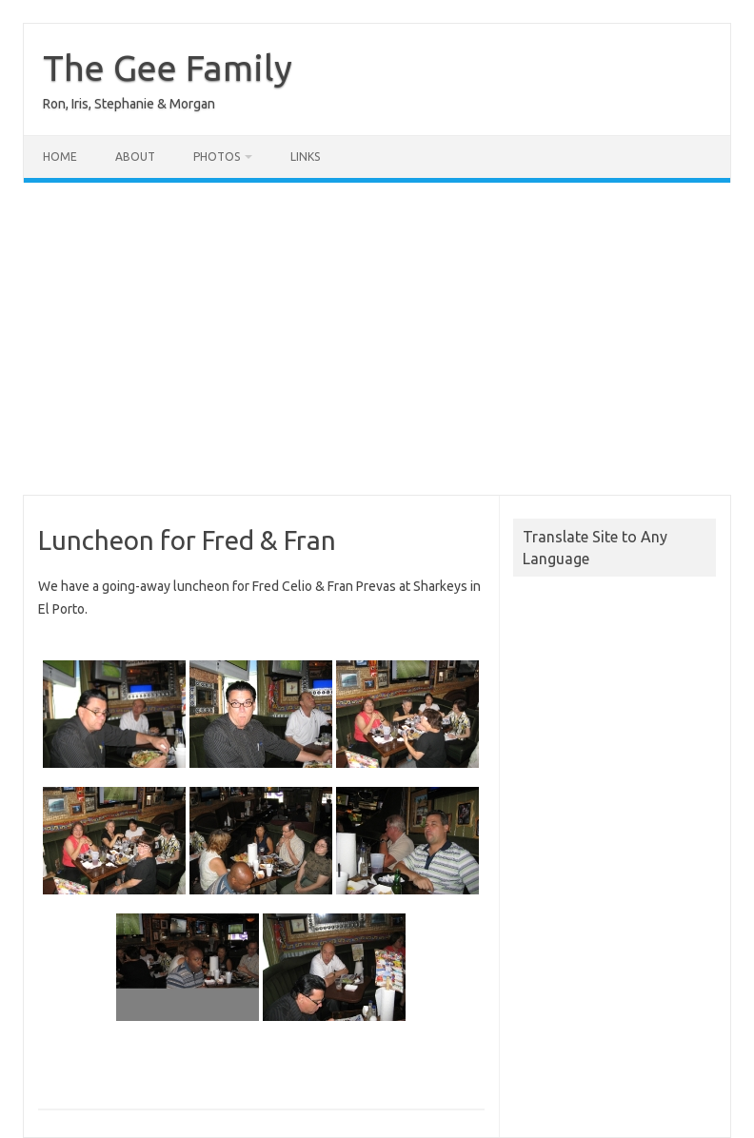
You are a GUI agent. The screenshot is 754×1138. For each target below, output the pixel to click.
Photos (216, 156)
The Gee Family (167, 68)
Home (60, 156)
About (135, 156)
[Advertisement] (377, 339)
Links (305, 156)
